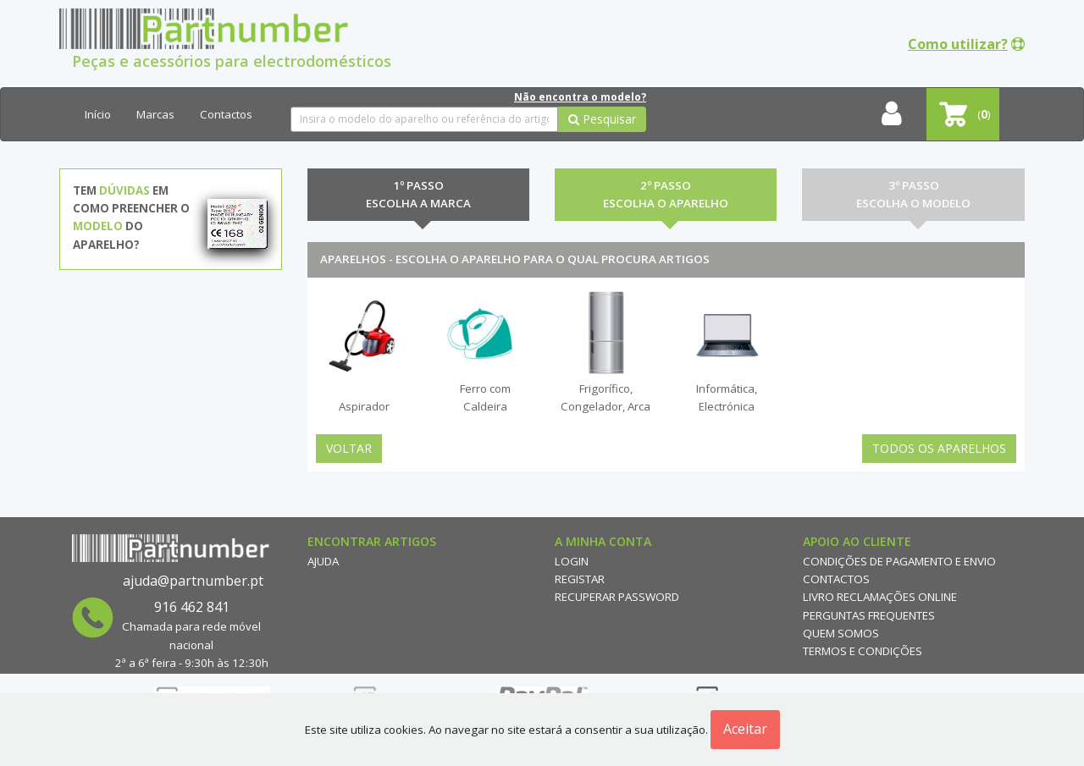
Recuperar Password (617, 596)
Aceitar (745, 728)
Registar (580, 579)
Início (98, 114)
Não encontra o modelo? (580, 97)
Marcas (155, 114)
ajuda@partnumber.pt (193, 580)
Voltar (349, 448)
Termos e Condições (862, 651)
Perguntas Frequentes (869, 615)
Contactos (226, 114)
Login (572, 561)
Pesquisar (602, 119)
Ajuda (323, 561)
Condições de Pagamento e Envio (899, 561)
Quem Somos (841, 633)
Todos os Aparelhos (939, 448)
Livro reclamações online (880, 596)
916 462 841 (192, 607)
